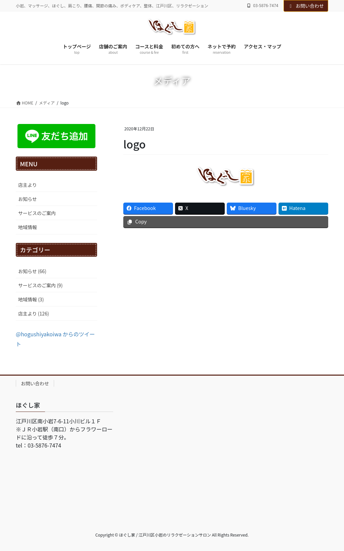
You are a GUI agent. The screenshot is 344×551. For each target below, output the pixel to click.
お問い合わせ (306, 5)
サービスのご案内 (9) (40, 285)
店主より (27, 184)
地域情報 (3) (31, 299)
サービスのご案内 (37, 213)
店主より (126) (33, 313)
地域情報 (27, 227)
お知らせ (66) (32, 271)
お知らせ (27, 199)
